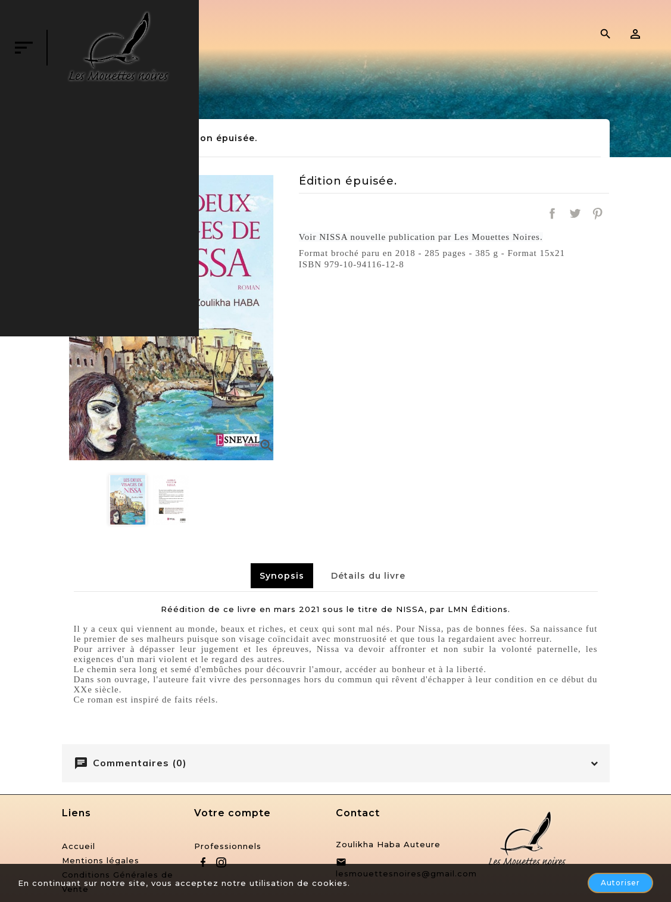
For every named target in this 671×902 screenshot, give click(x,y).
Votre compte (232, 813)
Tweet (575, 213)
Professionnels (227, 846)
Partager (552, 213)
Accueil (78, 846)
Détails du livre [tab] (368, 575)
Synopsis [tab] (282, 575)
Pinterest (597, 213)
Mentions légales (100, 860)
